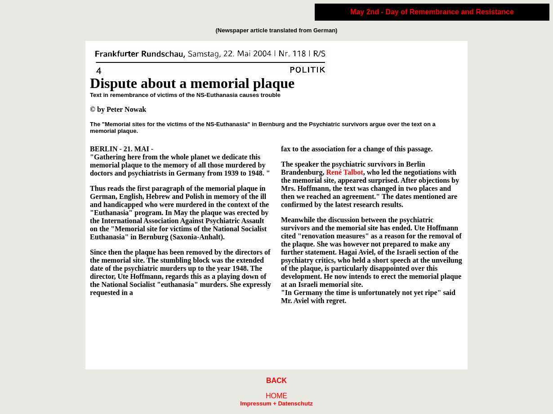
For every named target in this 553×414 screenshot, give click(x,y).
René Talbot (344, 172)
